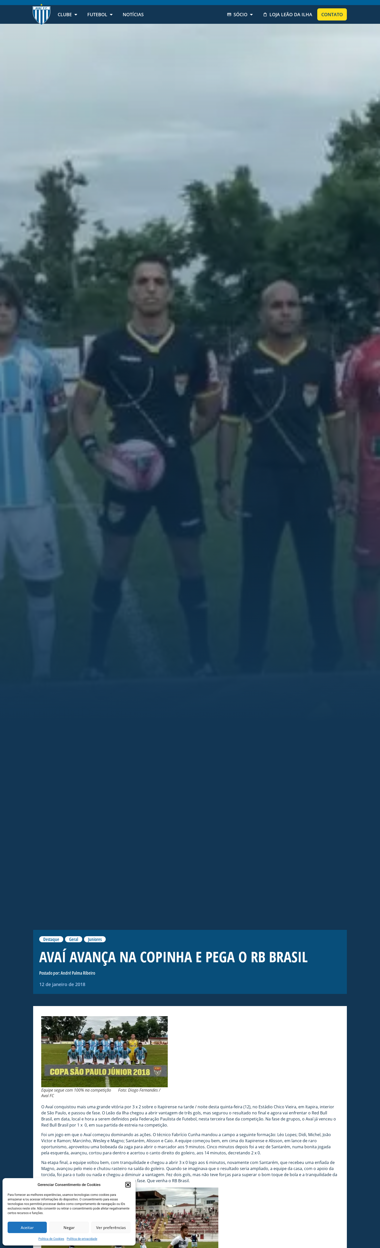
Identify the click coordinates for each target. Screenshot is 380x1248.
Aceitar (27, 1227)
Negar (69, 1227)
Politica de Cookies (51, 1239)
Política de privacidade (82, 1239)
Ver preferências (111, 1227)
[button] (128, 1184)
